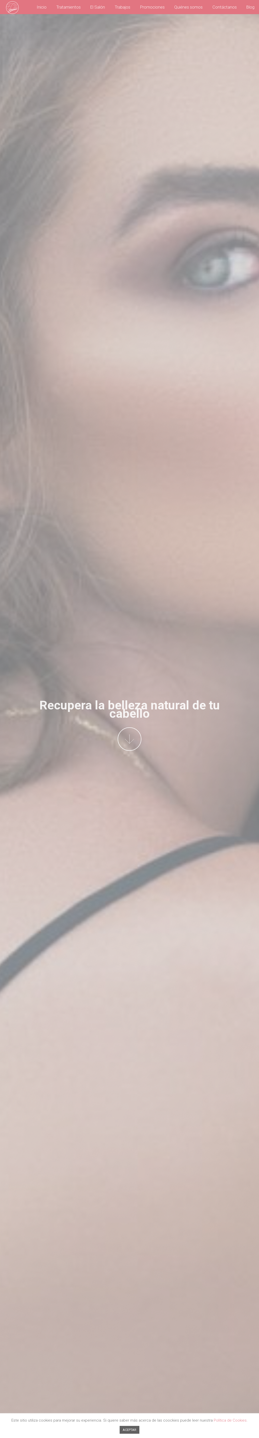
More (129, 739)
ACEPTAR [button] (129, 1430)
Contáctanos (224, 7)
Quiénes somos (188, 7)
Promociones (152, 7)
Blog (250, 7)
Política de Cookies (230, 1420)
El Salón (97, 7)
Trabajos (122, 7)
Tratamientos (68, 7)
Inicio (42, 7)
